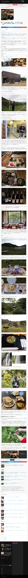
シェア (4, 27)
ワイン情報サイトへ (22, 0)
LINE (14, 206)
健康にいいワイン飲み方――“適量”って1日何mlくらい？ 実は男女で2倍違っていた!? (14, 500)
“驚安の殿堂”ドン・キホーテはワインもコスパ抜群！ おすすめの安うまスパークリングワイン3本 (15, 514)
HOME (2, 568)
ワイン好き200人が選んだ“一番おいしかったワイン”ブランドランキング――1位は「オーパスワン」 (15, 524)
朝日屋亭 (17, 490)
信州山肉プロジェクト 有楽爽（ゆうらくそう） (6, 489)
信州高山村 (13, 489)
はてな (17, 27)
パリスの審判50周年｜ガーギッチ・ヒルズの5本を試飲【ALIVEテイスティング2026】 (7, 549)
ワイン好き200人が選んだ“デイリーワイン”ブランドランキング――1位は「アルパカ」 (14, 530)
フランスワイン (3, 559)
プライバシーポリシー (4, 577)
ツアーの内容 (3, 30)
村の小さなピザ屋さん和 (22, 490)
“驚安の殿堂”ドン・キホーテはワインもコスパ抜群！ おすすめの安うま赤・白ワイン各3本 (15, 510)
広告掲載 (2, 576)
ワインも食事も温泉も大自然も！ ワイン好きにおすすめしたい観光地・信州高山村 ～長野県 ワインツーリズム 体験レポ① (12, 23)
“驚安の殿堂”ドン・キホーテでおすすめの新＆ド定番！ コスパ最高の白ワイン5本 (14, 517)
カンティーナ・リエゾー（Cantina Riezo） (9, 93)
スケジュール (3, 31)
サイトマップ (8, 576)
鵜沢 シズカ (8, 463)
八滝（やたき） (16, 489)
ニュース (3, 538)
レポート (3, 536)
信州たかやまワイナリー (7, 68)
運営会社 (5, 576)
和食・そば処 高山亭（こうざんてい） (8, 56)
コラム (4, 6)
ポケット (24, 27)
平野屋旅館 (5, 209)
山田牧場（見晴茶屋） (11, 296)
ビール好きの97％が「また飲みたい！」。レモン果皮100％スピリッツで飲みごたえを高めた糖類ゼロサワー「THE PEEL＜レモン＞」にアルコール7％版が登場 (6, 554)
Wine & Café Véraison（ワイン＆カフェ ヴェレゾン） (10, 389)
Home (2, 6)
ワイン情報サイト (3, 575)
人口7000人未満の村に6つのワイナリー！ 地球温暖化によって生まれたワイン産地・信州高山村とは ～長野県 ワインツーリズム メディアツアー (15, 476)
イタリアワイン (7, 559)
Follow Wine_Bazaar (18, 459)
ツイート (11, 27)
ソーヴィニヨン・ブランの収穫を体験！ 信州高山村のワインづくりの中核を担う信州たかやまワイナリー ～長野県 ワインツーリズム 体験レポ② (15, 473)
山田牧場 (11, 490)
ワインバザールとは (8, 575)
